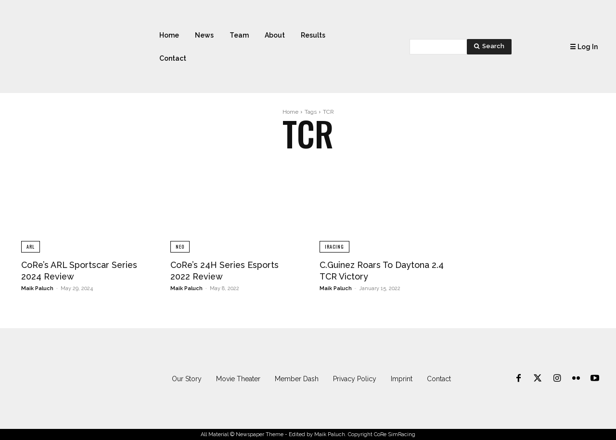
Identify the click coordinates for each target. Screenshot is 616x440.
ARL (30, 246)
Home (290, 111)
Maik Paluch (37, 288)
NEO (180, 246)
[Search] (489, 46)
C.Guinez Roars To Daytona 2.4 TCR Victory (381, 270)
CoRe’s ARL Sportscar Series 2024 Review (70, 270)
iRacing (334, 246)
